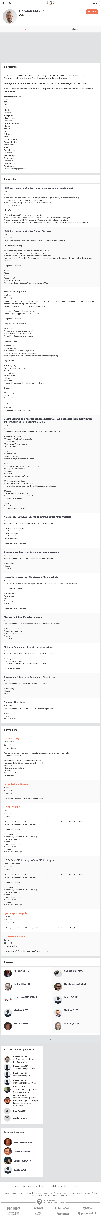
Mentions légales (90, 1193)
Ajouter (93, 11)
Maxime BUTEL (21, 1010)
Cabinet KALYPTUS (73, 970)
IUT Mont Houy (11, 738)
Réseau (75, 29)
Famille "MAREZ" (20, 1118)
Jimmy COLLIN (71, 997)
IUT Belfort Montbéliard (16, 784)
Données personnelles (58, 1193)
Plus (50, 1039)
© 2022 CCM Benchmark (61, 1196)
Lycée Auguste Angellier (16, 913)
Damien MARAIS (20, 1073)
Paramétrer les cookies (75, 1193)
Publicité (29, 1193)
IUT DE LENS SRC (12, 807)
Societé (46, 1193)
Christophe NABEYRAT (75, 984)
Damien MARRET (20, 1066)
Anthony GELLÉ (21, 970)
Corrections (48, 1196)
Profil (24, 29)
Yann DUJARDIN (71, 1023)
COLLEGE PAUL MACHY (15, 936)
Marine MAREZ (19, 1095)
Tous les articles (36, 1196)
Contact (21, 1193)
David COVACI (20, 1170)
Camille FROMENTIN (22, 1161)
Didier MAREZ (19, 1087)
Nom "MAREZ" (19, 1111)
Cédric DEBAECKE (22, 984)
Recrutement (37, 1193)
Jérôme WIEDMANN (22, 1151)
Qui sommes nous (11, 1193)
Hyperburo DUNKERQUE (25, 997)
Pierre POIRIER (21, 1023)
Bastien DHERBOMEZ (23, 1142)
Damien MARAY (20, 1056)
